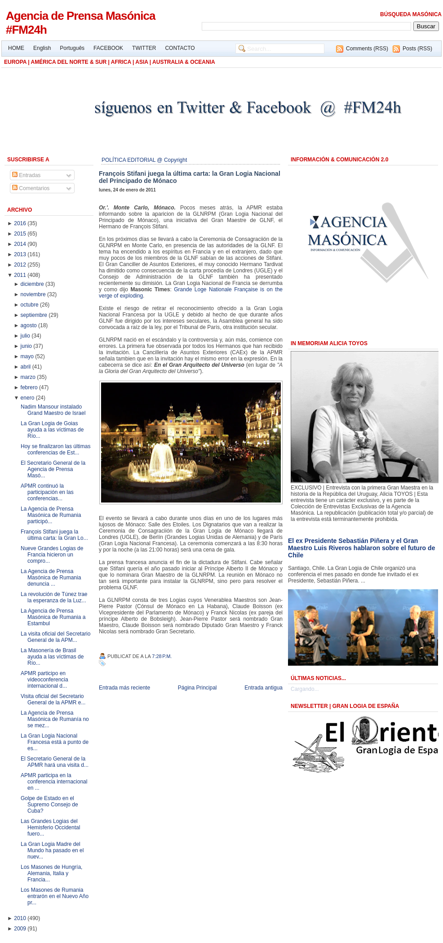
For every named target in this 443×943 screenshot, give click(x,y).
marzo (29, 377)
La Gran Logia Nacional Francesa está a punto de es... (55, 742)
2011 (20, 275)
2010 (20, 918)
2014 (20, 244)
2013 (20, 254)
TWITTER (144, 48)
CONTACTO (180, 48)
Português (72, 48)
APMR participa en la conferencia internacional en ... (54, 781)
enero (28, 398)
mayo (28, 356)
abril (26, 367)
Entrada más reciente (124, 688)
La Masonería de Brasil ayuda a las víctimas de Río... (52, 656)
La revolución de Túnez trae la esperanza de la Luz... (54, 597)
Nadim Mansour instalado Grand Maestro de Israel (53, 410)
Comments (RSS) (367, 48)
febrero (30, 387)
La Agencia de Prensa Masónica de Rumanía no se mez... (55, 719)
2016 (20, 223)
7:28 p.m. (162, 656)
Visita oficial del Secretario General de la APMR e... (53, 699)
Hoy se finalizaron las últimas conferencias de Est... (55, 449)
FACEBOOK (108, 48)
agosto (29, 325)
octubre (30, 305)
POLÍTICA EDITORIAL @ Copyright (144, 160)
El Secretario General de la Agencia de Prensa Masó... (53, 469)
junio (27, 346)
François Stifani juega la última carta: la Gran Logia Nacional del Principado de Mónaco (189, 177)
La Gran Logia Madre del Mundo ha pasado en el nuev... (52, 850)
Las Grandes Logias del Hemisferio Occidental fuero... (50, 827)
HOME (16, 48)
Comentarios (30, 188)
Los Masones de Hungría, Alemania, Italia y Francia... (51, 873)
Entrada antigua (263, 688)
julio (26, 336)
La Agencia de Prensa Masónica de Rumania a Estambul (53, 617)
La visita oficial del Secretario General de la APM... (55, 637)
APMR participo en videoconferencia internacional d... (44, 679)
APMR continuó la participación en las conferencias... (47, 492)
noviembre (34, 294)
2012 (20, 265)
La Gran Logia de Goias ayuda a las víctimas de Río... (52, 429)
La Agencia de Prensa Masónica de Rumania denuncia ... (51, 577)
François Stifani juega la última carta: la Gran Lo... (54, 535)
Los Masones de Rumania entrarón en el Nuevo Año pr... (55, 896)
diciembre (33, 284)
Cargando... (305, 689)
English (42, 48)
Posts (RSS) (417, 48)
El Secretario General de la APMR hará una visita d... (55, 762)
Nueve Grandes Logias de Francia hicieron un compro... (52, 554)
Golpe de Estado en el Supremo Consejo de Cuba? (49, 804)
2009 (20, 928)
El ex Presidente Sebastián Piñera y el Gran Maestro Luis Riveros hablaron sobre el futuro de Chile (361, 548)
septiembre (35, 315)
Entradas (26, 175)
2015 (20, 234)
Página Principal (197, 688)
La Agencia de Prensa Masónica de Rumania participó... (51, 515)
